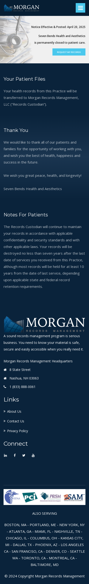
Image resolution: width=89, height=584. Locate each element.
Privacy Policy (17, 431)
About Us (14, 411)
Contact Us (15, 421)
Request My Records (69, 52)
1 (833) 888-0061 (22, 386)
